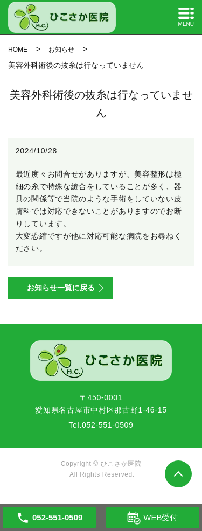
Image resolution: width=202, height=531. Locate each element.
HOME (17, 49)
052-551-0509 (108, 425)
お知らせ (61, 49)
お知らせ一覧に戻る (61, 287)
